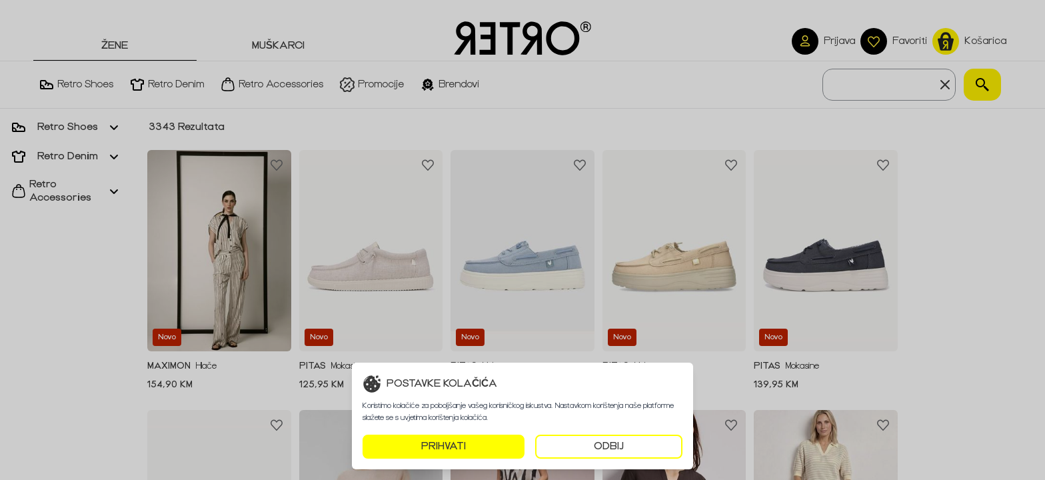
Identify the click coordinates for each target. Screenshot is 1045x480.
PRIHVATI (443, 446)
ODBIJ (609, 446)
